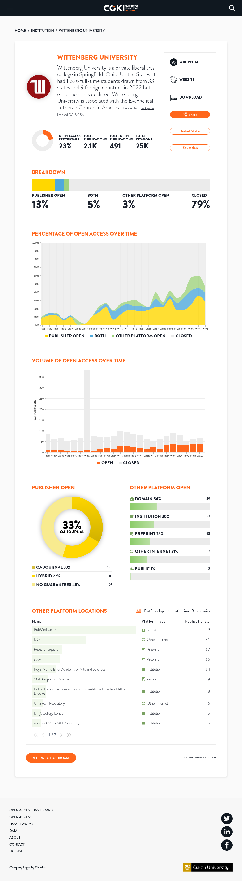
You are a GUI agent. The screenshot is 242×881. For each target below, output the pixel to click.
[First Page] (35, 735)
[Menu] (10, 8)
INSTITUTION (42, 30)
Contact (17, 844)
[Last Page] (69, 735)
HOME (20, 30)
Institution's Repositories (191, 611)
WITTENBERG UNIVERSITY (82, 30)
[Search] (232, 8)
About (14, 837)
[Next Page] (61, 735)
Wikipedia (147, 108)
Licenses (17, 851)
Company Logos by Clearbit (27, 867)
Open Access (20, 817)
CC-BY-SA (76, 115)
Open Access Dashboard (31, 810)
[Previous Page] (43, 735)
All (138, 611)
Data (13, 830)
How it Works (21, 823)
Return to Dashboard (51, 757)
